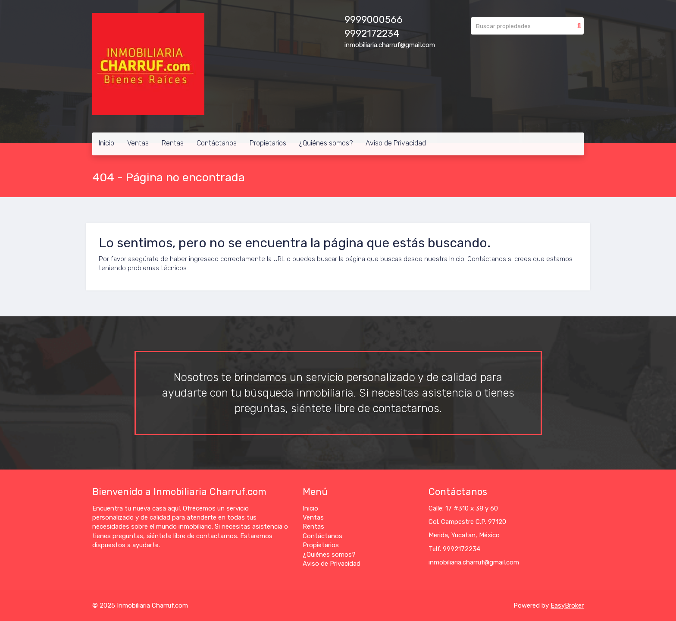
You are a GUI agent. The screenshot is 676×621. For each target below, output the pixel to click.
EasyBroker (567, 605)
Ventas (138, 143)
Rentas (173, 143)
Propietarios (268, 143)
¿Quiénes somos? (326, 143)
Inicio (106, 143)
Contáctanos (217, 143)
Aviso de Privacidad (396, 143)
